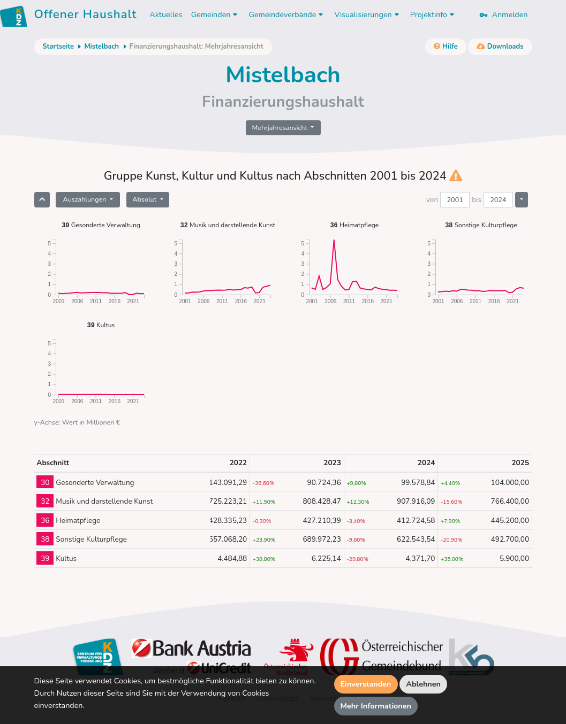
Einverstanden (366, 684)
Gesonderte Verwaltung (101, 224)
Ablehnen (423, 684)
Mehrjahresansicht (281, 127)
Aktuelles (165, 14)
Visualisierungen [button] (367, 14)
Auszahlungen (85, 199)
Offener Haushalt (85, 16)
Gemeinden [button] (215, 14)
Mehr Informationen (376, 705)
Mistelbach (101, 46)
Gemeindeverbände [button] (287, 14)
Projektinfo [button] (433, 14)
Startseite (58, 46)
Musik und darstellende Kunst (227, 224)
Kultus (101, 324)
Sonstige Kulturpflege (481, 224)
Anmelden (503, 14)
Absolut (145, 199)
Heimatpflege (354, 224)
